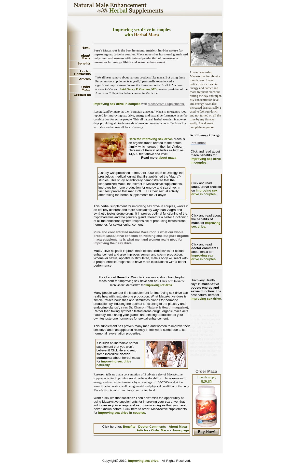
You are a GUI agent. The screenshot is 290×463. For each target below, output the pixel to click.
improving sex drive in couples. (122, 412)
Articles (143, 430)
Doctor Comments (152, 426)
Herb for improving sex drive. (150, 139)
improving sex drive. (206, 224)
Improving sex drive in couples (117, 104)
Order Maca (160, 430)
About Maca (178, 426)
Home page (180, 430)
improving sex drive (158, 285)
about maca (167, 157)
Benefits (129, 426)
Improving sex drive (143, 461)
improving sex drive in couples (206, 160)
